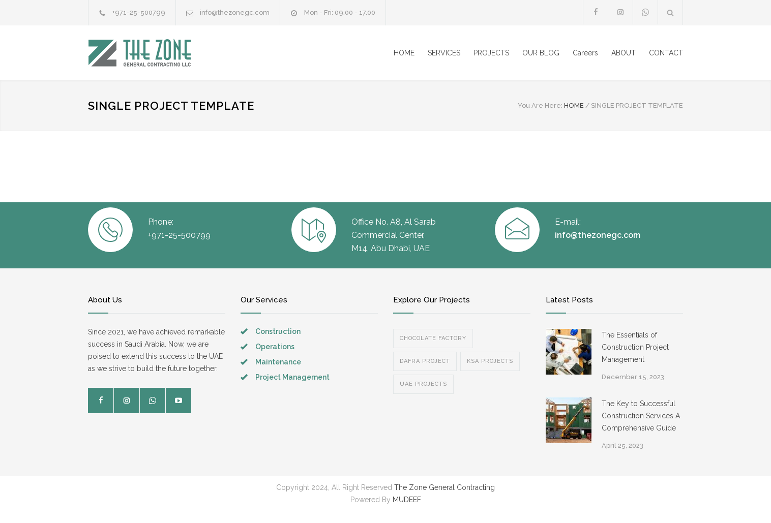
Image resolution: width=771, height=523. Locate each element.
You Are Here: (540, 105)
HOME (404, 53)
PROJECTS (491, 53)
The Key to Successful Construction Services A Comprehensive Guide (641, 415)
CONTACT (666, 53)
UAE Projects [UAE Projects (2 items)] (423, 384)
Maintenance (278, 362)
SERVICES (444, 53)
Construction (278, 331)
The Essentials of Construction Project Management (635, 347)
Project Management (292, 377)
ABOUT (623, 53)
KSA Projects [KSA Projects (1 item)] (490, 361)
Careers (585, 53)
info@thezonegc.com (235, 12)
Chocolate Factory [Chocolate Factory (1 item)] (433, 338)
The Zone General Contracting (443, 487)
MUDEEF (407, 500)
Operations (274, 347)
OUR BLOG (540, 53)
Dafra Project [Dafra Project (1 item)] (425, 361)
